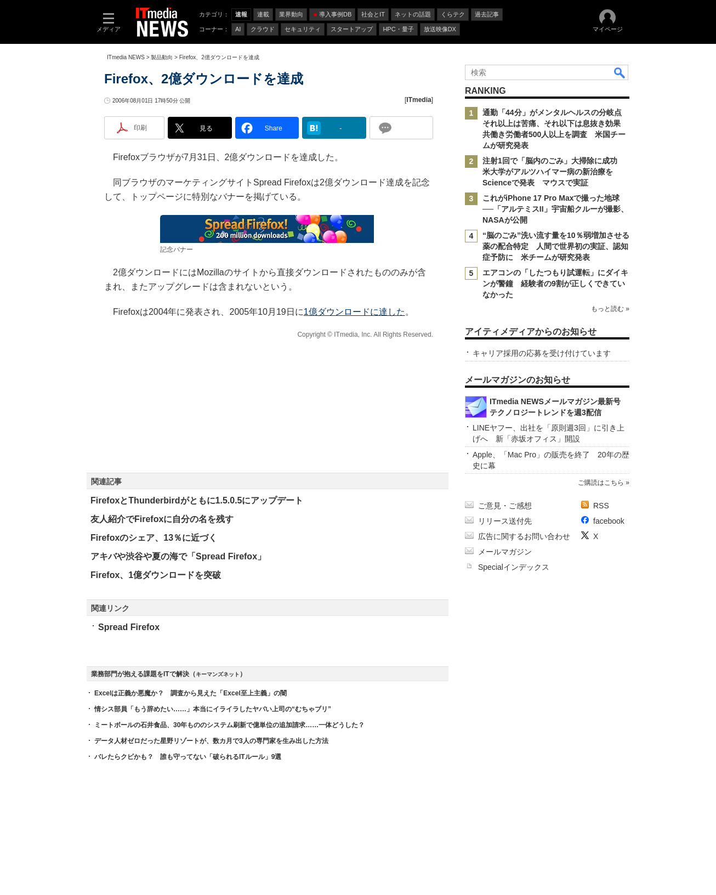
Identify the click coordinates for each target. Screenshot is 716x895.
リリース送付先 (505, 521)
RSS (601, 505)
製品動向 (162, 57)
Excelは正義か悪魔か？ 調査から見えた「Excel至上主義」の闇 (190, 693)
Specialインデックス (513, 567)
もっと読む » (610, 309)
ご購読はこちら (601, 482)
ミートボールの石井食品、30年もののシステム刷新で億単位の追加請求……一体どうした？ (229, 725)
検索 (620, 72)
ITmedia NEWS (126, 57)
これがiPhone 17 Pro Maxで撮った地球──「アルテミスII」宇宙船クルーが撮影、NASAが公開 (555, 209)
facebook (608, 521)
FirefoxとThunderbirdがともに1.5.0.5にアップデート (196, 500)
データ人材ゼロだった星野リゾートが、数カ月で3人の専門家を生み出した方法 (211, 741)
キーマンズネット (218, 674)
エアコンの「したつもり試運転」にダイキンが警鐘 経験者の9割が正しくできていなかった (555, 283)
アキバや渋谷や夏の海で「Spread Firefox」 (178, 556)
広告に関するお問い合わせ (524, 536)
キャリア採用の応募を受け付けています (542, 353)
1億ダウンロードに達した (354, 311)
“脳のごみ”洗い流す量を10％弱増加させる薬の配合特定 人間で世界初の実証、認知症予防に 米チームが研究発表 (555, 246)
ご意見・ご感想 (505, 505)
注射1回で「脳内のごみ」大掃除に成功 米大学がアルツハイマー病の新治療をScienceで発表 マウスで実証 (553, 171)
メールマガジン (505, 551)
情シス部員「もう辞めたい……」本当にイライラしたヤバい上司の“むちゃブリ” (212, 709)
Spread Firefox (129, 627)
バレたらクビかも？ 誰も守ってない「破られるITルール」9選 (187, 757)
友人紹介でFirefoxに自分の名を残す (162, 519)
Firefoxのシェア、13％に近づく (153, 537)
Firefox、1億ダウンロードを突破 (155, 575)
